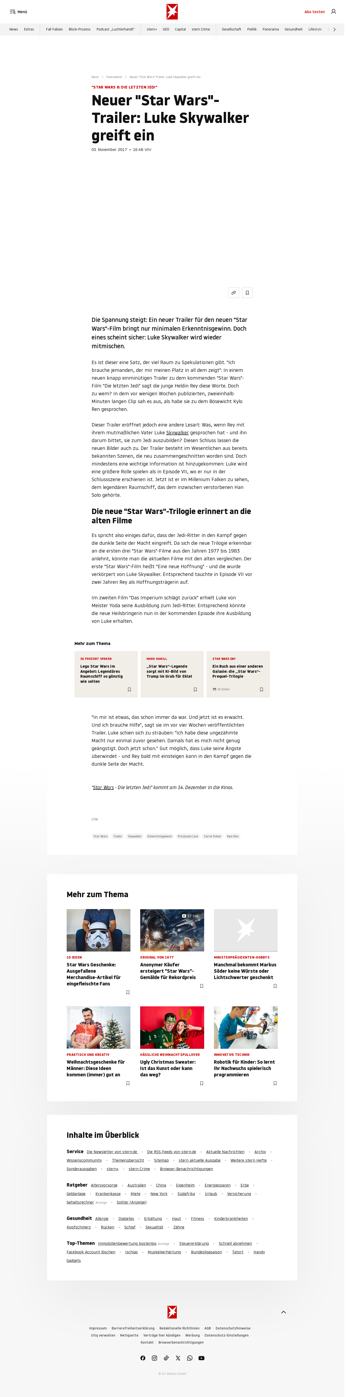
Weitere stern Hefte (249, 1160)
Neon (95, 77)
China (161, 1185)
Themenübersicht (128, 1160)
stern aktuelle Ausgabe (200, 1160)
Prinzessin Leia (188, 836)
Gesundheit (294, 29)
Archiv (260, 1151)
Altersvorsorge (104, 1185)
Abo (315, 12)
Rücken (107, 1227)
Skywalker (177, 432)
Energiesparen (218, 1185)
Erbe (245, 1185)
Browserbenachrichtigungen (181, 1342)
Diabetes (126, 1218)
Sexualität (154, 1227)
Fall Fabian (54, 29)
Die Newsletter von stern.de (112, 1151)
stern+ (152, 29)
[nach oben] (283, 1312)
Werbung (192, 1335)
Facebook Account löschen (91, 1251)
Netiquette (129, 1335)
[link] (333, 12)
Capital (180, 29)
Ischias (131, 1251)
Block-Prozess (80, 29)
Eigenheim (185, 1185)
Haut (176, 1218)
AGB (207, 1328)
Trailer (117, 836)
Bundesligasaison (206, 1251)
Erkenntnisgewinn (160, 836)
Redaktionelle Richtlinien (179, 1328)
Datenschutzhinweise (233, 1328)
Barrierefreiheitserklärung (133, 1328)
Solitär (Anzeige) (132, 1202)
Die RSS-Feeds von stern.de (171, 1151)
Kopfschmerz (79, 1227)
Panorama (271, 29)
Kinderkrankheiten (231, 1218)
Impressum (98, 1328)
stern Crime (201, 29)
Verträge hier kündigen (161, 1335)
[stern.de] (172, 12)
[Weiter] (334, 29)
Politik (252, 29)
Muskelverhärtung (164, 1251)
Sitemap (161, 1160)
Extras (29, 29)
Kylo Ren (233, 836)
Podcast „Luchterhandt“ (115, 29)
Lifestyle (315, 29)
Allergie (101, 1218)
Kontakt (147, 1342)
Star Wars (103, 787)
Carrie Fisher (212, 836)
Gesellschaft (231, 29)
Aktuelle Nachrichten (225, 1151)
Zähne (178, 1227)
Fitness (197, 1218)
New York (159, 1193)
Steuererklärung (194, 1243)
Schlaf (130, 1227)
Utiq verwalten (103, 1335)
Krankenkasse (108, 1193)
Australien (136, 1185)
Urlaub (211, 1193)
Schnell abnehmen (235, 1243)
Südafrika (186, 1193)
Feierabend (114, 77)
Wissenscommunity (84, 1160)
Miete (135, 1193)
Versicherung (239, 1193)
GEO (166, 29)
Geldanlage (76, 1193)
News (13, 29)
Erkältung (153, 1218)
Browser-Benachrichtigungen (186, 1168)
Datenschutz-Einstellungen (227, 1335)
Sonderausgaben (82, 1168)
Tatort (237, 1251)
